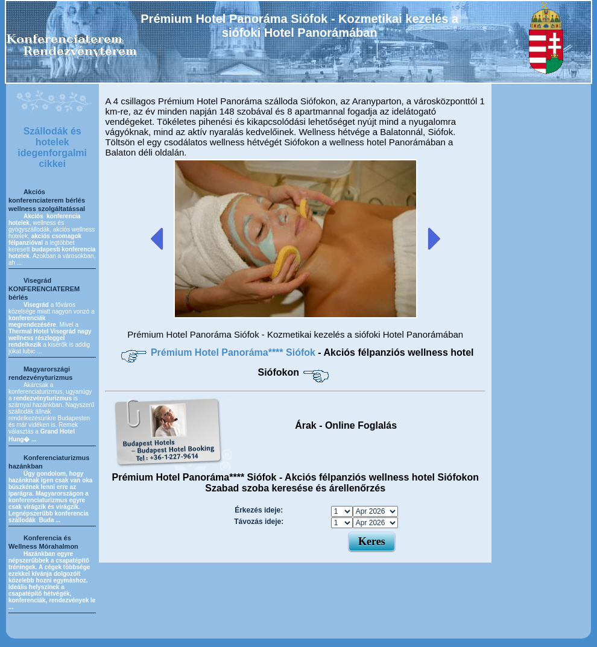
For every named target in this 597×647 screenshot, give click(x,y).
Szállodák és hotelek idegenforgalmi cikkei (52, 147)
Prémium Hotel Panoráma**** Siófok (234, 352)
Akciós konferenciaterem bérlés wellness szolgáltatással (46, 200)
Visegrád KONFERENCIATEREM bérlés (44, 289)
